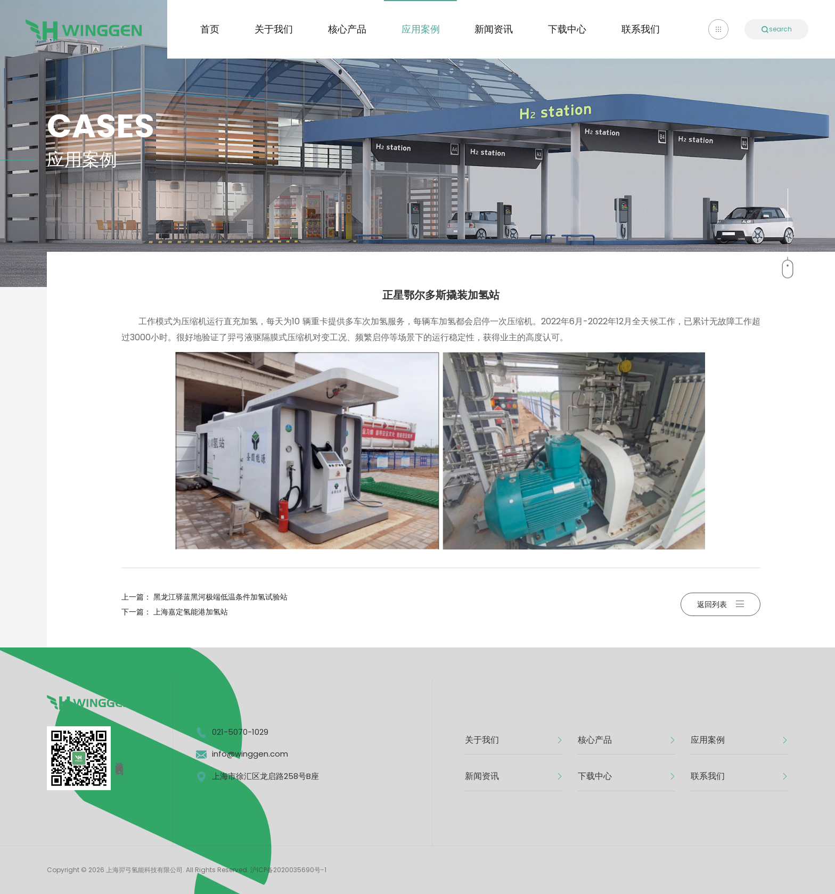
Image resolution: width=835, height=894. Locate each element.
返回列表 (720, 604)
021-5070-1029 (240, 731)
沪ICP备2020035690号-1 (288, 869)
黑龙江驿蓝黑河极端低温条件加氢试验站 (220, 597)
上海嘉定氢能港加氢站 (190, 611)
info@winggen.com (250, 753)
